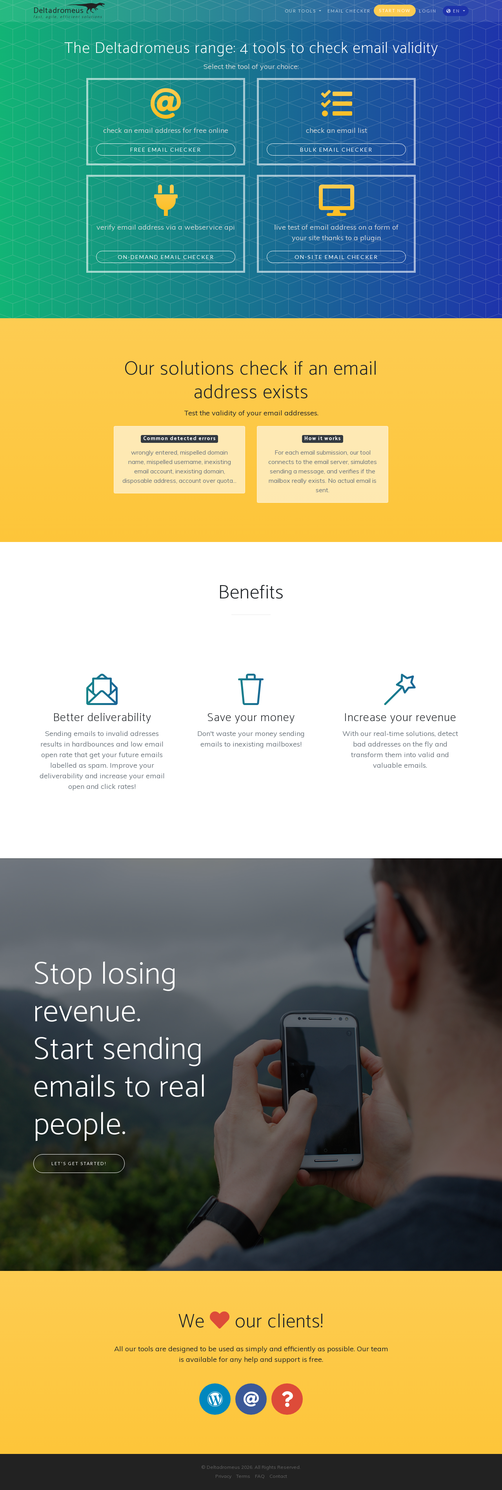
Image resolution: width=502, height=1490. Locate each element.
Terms (243, 1476)
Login (428, 10)
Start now (395, 10)
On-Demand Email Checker (166, 257)
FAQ (260, 1476)
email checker (349, 10)
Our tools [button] (301, 10)
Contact (278, 1476)
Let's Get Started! (79, 1163)
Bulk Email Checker (336, 149)
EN (454, 10)
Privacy (223, 1476)
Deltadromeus (223, 1467)
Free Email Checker (165, 149)
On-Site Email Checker (336, 257)
